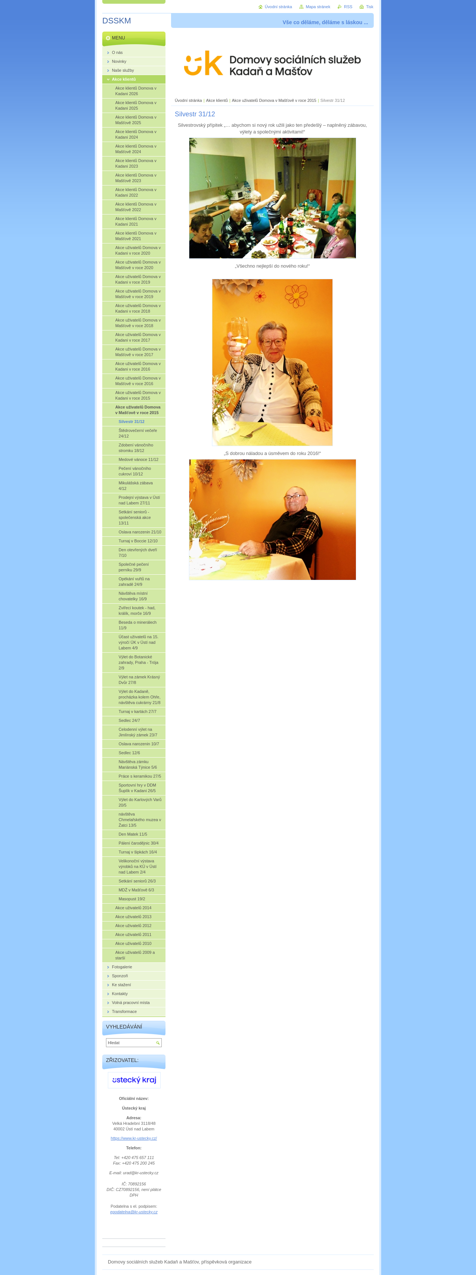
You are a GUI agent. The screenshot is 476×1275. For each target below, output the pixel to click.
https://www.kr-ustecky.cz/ (134, 1138)
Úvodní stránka (188, 100)
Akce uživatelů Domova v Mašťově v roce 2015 (274, 100)
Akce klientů (217, 100)
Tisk (369, 6)
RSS (348, 6)
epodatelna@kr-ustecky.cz (133, 1212)
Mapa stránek (318, 6)
